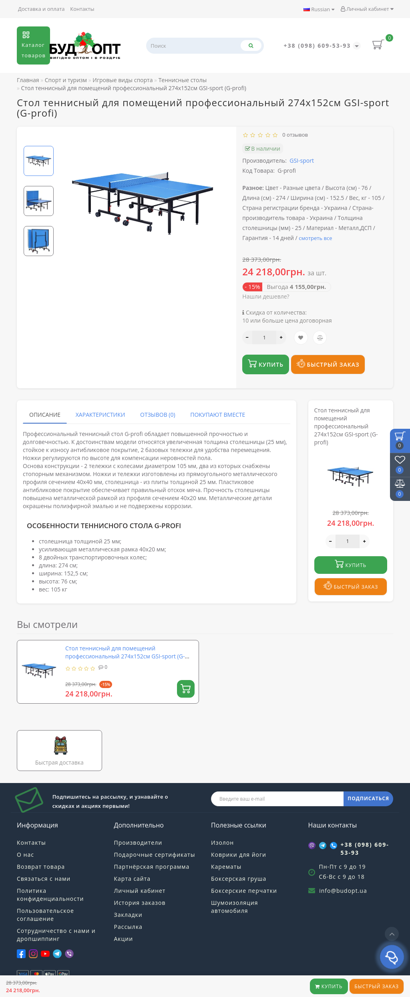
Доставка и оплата (41, 8)
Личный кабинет (367, 8)
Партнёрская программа (152, 866)
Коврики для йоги (238, 854)
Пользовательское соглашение (45, 914)
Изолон (222, 842)
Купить (329, 986)
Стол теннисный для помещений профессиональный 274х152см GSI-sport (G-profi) (125, 656)
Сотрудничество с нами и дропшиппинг (56, 935)
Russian (318, 9)
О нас (25, 854)
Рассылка (128, 926)
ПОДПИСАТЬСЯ (368, 798)
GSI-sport (301, 160)
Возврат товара (41, 866)
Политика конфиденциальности (50, 894)
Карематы (226, 866)
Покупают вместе (217, 414)
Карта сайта (132, 878)
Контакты (82, 8)
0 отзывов (294, 134)
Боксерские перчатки (244, 890)
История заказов (140, 902)
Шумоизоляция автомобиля (234, 906)
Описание (44, 414)
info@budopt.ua (343, 890)
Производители (138, 842)
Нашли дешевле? (265, 296)
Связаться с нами (43, 878)
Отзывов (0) (157, 414)
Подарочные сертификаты (154, 854)
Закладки (128, 914)
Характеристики (100, 414)
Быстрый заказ (376, 986)
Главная (28, 80)
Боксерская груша (238, 878)
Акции (123, 939)
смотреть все (315, 238)
